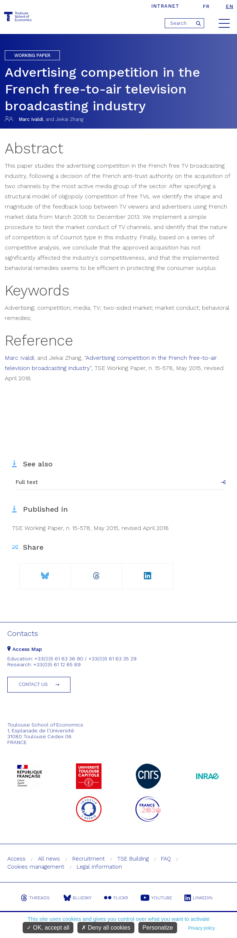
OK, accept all (48, 927)
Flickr (116, 897)
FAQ (166, 858)
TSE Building (133, 858)
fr (206, 6)
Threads (35, 898)
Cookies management (35, 866)
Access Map (24, 649)
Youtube (156, 898)
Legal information (99, 866)
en (229, 6)
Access (16, 858)
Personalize (157, 927)
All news (49, 858)
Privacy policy (201, 928)
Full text (27, 482)
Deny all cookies (105, 927)
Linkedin (198, 898)
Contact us (33, 684)
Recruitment (88, 858)
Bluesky (78, 898)
